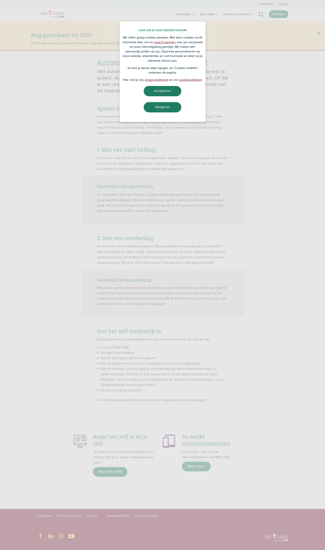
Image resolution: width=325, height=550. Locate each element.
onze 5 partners (165, 42)
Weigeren (162, 107)
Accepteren (162, 91)
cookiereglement (190, 79)
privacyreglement (156, 79)
